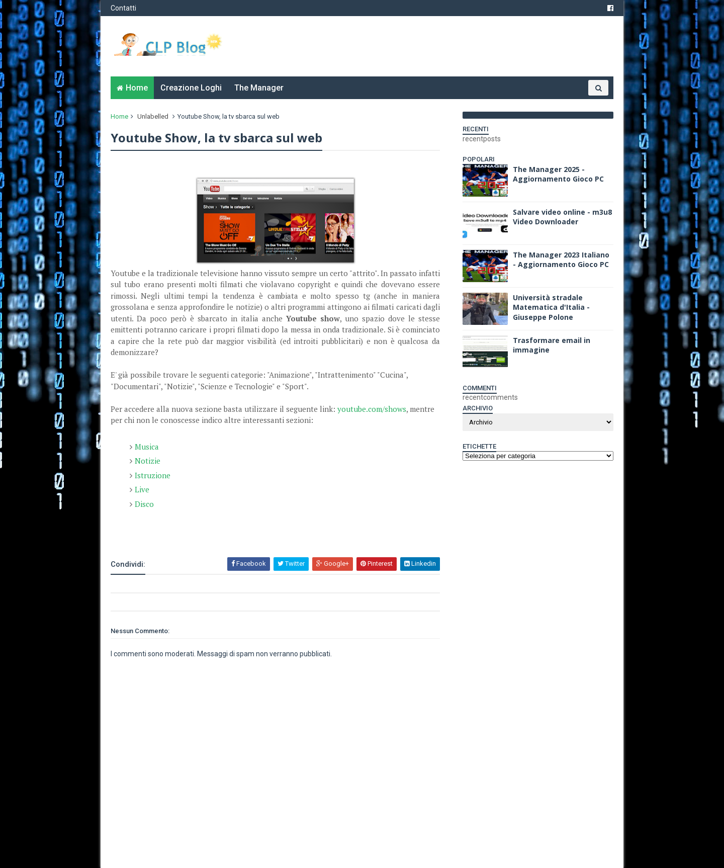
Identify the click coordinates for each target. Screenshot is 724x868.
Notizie (147, 461)
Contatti (123, 8)
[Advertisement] (228, 529)
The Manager (259, 88)
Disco (144, 504)
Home (137, 88)
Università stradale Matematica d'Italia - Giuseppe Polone (551, 307)
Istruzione (152, 475)
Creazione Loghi (191, 88)
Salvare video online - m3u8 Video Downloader (562, 217)
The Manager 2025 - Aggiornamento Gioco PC (558, 174)
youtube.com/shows (371, 409)
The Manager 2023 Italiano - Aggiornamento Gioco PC (561, 260)
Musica (147, 447)
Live (142, 489)
